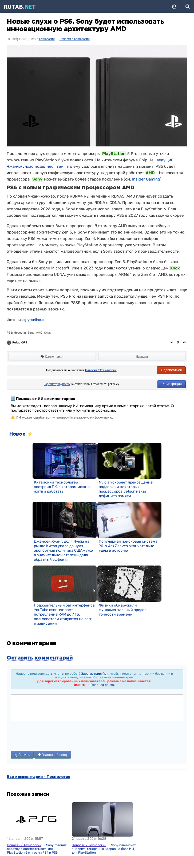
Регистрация (171, 384)
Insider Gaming (146, 179)
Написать (142, 356)
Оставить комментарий (40, 658)
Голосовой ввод (52, 755)
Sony (30, 332)
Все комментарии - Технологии (38, 777)
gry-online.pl (34, 320)
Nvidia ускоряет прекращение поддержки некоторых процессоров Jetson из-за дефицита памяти (126, 489)
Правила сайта (102, 685)
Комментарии (52, 356)
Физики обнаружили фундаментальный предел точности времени (123, 610)
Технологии (47, 39)
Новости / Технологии (75, 39)
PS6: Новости (16, 332)
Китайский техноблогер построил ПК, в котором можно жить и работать (62, 487)
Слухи (48, 332)
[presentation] (51, 736)
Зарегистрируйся (94, 673)
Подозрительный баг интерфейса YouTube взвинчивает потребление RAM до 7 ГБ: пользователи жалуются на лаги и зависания (64, 614)
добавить (22, 755)
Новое (17, 434)
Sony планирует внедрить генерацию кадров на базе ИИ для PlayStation (104, 848)
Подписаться (171, 370)
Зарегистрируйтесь (57, 384)
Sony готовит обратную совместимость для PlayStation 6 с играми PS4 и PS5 (36, 848)
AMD (39, 332)
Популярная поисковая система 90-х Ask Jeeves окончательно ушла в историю (128, 546)
